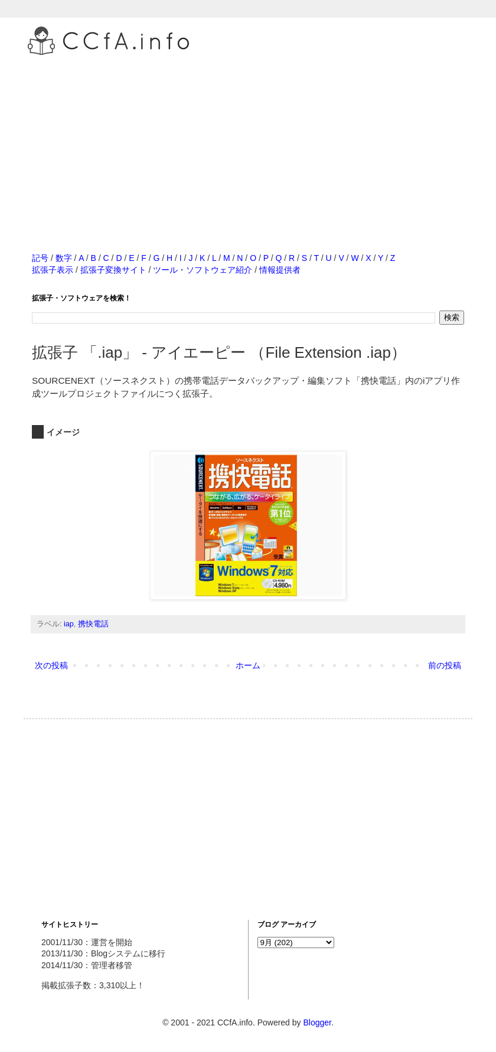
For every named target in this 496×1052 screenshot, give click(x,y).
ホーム (248, 665)
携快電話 (93, 624)
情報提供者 (280, 270)
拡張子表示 (52, 270)
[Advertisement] (248, 141)
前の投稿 (444, 665)
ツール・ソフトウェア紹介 (202, 270)
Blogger (317, 1022)
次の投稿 (51, 665)
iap (69, 624)
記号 (40, 258)
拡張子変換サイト (113, 270)
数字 (64, 258)
